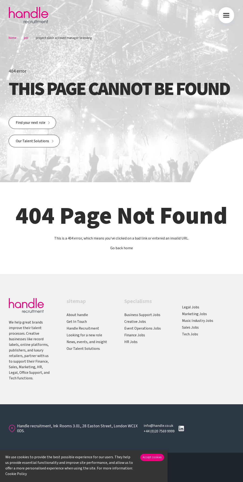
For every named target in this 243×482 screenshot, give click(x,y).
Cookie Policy (16, 473)
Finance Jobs (134, 335)
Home (13, 38)
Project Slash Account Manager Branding (64, 38)
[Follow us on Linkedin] (181, 428)
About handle (77, 314)
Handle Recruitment (83, 328)
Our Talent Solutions (32, 141)
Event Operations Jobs (142, 328)
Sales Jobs (190, 327)
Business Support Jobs (142, 314)
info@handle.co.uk (158, 425)
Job (26, 38)
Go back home (121, 248)
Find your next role (30, 122)
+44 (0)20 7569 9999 (159, 431)
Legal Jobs (190, 307)
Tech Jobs (190, 334)
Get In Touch (77, 321)
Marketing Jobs (194, 314)
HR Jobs (131, 341)
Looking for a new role (84, 335)
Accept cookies (152, 457)
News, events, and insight (87, 341)
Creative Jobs (135, 321)
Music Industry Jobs (197, 320)
